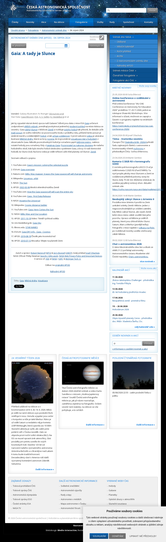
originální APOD (62, 265)
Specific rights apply (49, 256)
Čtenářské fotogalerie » (125, 75)
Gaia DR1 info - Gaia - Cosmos (36, 231)
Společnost (128, 22)
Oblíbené (121, 41)
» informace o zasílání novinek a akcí (130, 348)
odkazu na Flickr (146, 227)
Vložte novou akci (148, 268)
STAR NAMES (32, 227)
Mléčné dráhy (26, 139)
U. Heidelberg (57, 116)
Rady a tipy (66, 494)
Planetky (113, 494)
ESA (36, 116)
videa (89, 136)
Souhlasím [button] (99, 536)
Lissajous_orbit (31, 178)
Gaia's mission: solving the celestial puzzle (47, 165)
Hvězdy (112, 485)
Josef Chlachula (93, 253)
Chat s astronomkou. (138, 256)
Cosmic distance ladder (36, 205)
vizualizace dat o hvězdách (84, 139)
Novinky (30, 22)
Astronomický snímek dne (54, 30)
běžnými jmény (84, 142)
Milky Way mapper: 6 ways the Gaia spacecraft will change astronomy (58, 174)
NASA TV (17, 508)
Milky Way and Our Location (33, 214)
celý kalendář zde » (145, 326)
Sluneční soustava (117, 503)
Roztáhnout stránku (95, 37)
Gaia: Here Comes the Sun (41, 209)
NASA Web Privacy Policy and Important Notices (80, 256)
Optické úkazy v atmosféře (122, 499)
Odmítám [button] (117, 536)
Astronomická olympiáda (25, 494)
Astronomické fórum (70, 508)
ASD (47, 259)
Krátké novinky (121, 87)
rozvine (50, 139)
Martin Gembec (135, 157)
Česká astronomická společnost (31, 518)
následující (95, 45)
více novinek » (147, 261)
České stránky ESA (22, 503)
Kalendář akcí (121, 270)
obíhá (27, 129)
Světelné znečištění (70, 485)
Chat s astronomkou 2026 (127, 243)
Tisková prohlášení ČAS (24, 485)
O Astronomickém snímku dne (132, 60)
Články (15, 22)
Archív (120, 56)
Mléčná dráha (31, 280)
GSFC (61, 259)
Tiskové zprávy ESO (22, 499)
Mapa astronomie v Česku (73, 503)
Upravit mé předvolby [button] (142, 536)
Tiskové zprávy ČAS (22, 490)
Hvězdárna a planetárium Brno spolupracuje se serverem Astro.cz (80, 518)
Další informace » (45, 469)
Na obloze (59, 22)
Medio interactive (67, 530)
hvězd (43, 136)
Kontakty (148, 22)
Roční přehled (124, 51)
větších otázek (31, 126)
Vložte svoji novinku (147, 86)
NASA (54, 259)
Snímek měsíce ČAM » (124, 70)
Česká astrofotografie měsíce (80, 357)
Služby (100, 22)
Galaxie (112, 490)
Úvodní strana (18, 30)
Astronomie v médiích (71, 499)
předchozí (20, 45)
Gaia (87, 123)
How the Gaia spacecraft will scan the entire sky (50, 191)
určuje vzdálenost (61, 136)
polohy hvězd (70, 129)
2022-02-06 (25, 187)
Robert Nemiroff (38, 253)
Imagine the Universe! (29, 200)
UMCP (69, 253)
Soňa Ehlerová (134, 94)
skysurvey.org (56, 113)
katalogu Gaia (53, 145)
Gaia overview (28, 169)
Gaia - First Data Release (39, 196)
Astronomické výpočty (71, 490)
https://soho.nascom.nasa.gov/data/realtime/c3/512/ (137, 189)
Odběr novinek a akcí (125, 335)
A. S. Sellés (44, 116)
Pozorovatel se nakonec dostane (77, 145)
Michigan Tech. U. (73, 259)
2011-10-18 (26, 218)
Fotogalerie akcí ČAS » (124, 80)
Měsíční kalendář (125, 46)
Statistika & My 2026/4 (135, 142)
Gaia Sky (37, 222)
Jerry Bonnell (59, 253)
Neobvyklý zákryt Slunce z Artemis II (133, 199)
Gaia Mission (27, 116)
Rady (112, 22)
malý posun (16, 132)
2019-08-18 (26, 236)
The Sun (23, 182)
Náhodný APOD (57, 271)
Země (50, 129)
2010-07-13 (26, 240)
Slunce (34, 129)
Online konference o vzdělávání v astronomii (131, 99)
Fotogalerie (81, 22)
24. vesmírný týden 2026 (25, 357)
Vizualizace (43, 280)
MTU (49, 253)
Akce (43, 22)
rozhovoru (138, 148)
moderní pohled (77, 126)
